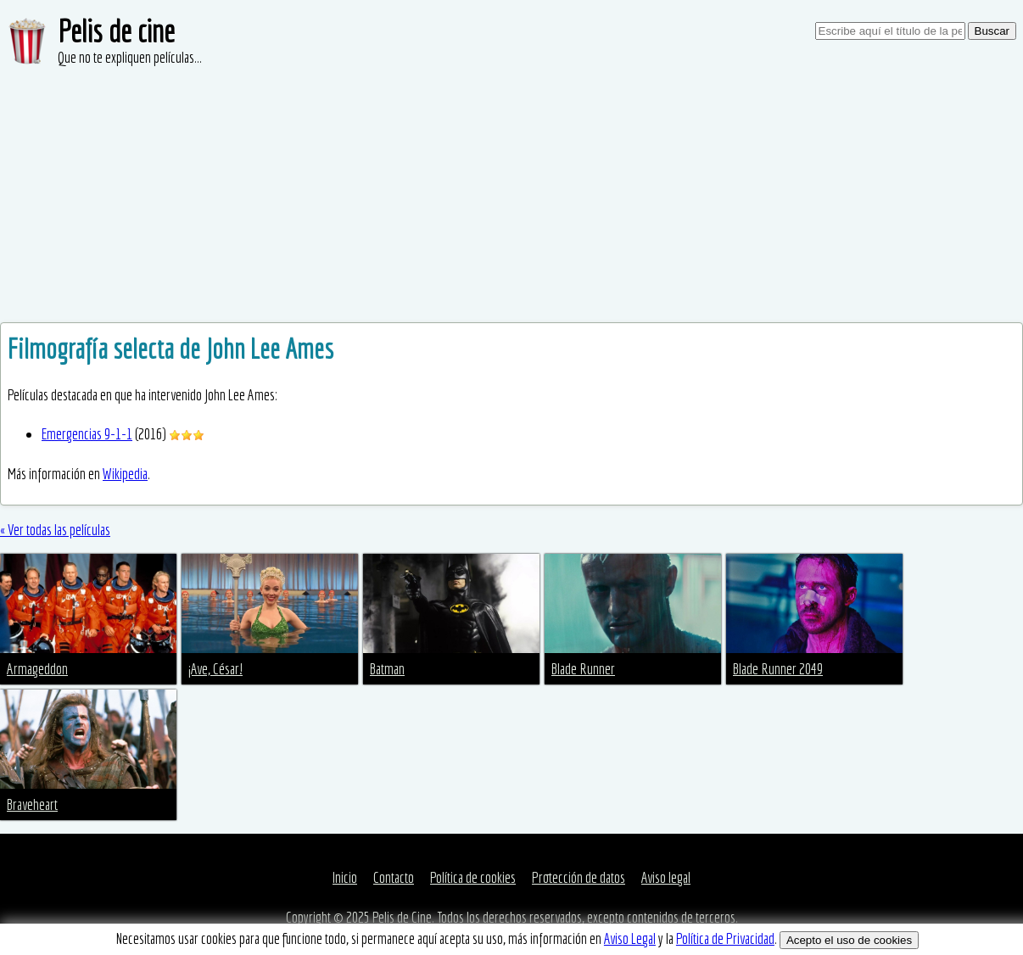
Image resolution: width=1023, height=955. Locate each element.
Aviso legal (665, 877)
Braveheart (32, 804)
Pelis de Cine (402, 917)
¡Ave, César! (215, 669)
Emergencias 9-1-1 (87, 434)
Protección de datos (578, 877)
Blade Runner (583, 669)
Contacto (393, 877)
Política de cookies (473, 877)
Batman (387, 669)
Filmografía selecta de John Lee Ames (170, 348)
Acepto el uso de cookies (849, 940)
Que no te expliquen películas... (130, 57)
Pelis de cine (116, 31)
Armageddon (37, 669)
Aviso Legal (630, 938)
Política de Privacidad (725, 938)
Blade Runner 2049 (778, 669)
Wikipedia (125, 474)
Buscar (992, 31)
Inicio (345, 877)
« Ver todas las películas (55, 530)
